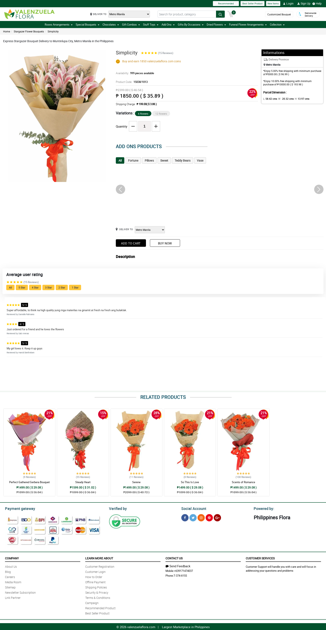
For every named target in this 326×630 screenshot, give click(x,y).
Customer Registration (99, 566)
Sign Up (303, 3)
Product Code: (131, 82)
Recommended (226, 3)
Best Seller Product (252, 3)
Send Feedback (177, 565)
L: (269, 98)
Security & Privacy (96, 592)
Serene (136, 482)
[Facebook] (185, 517)
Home (6, 31)
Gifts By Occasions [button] (191, 24)
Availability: (134, 73)
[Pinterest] (209, 517)
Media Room (13, 581)
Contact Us (174, 558)
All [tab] (120, 160)
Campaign (92, 602)
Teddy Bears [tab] (182, 160)
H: (298, 98)
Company (12, 558)
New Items (273, 3)
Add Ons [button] (168, 24)
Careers (10, 576)
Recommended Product (100, 607)
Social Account (192, 508)
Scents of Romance (243, 482)
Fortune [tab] (133, 160)
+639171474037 (183, 570)
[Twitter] (193, 517)
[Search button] (220, 14)
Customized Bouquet (279, 14)
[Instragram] (201, 517)
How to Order (93, 576)
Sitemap (10, 587)
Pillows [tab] (149, 160)
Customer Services (260, 558)
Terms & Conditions (97, 597)
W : (284, 98)
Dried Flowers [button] (216, 24)
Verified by (117, 508)
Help (317, 3)
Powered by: (263, 508)
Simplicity (53, 31)
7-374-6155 (180, 575)
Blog (8, 571)
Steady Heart (82, 482)
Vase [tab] (200, 160)
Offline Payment (95, 581)
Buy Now (165, 243)
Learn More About (99, 558)
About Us (11, 566)
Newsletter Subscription (20, 592)
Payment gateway (18, 508)
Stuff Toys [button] (150, 24)
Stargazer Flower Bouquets (29, 31)
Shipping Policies (96, 587)
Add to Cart (131, 243)
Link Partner (13, 597)
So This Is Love (190, 482)
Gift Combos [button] (131, 24)
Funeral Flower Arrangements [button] (248, 24)
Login (288, 3)
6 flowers (143, 113)
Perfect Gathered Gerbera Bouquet (29, 482)
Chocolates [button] (110, 24)
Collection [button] (277, 24)
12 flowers (161, 113)
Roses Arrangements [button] (59, 24)
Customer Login (95, 571)
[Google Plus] (217, 517)
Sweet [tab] (164, 160)
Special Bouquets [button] (87, 24)
